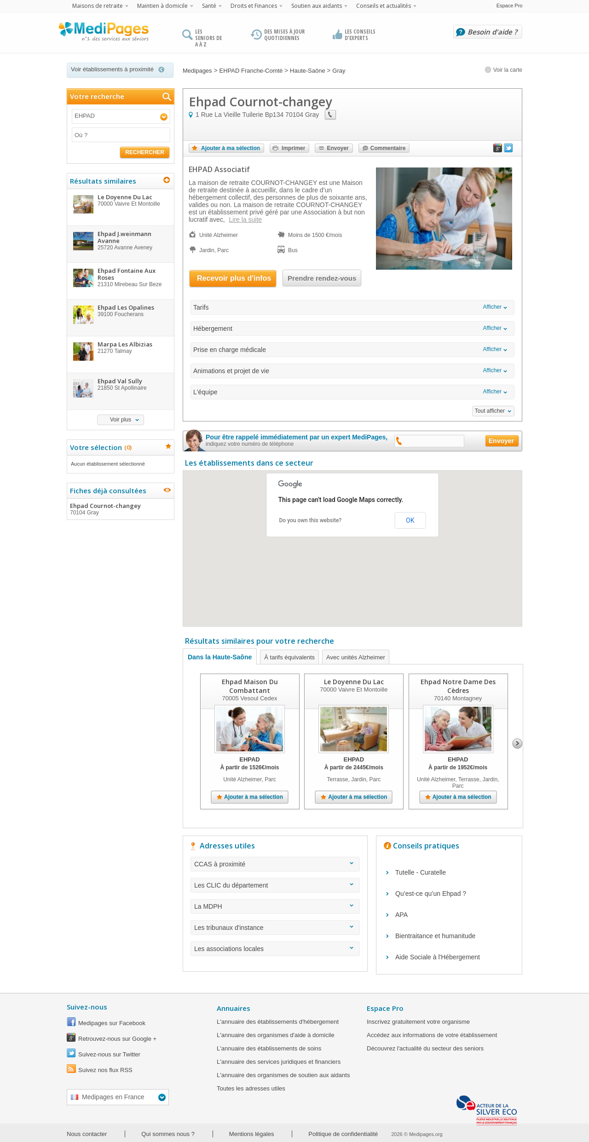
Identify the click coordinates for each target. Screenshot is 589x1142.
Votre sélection (99, 447)
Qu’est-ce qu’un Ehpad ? (430, 893)
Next (517, 743)
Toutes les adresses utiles (251, 1088)
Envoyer (337, 148)
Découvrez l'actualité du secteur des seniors (425, 1048)
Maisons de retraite (97, 6)
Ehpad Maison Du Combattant (250, 686)
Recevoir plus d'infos (234, 278)
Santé (209, 6)
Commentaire (388, 148)
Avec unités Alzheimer (355, 657)
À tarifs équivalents (289, 657)
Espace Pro (510, 5)
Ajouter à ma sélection (230, 148)
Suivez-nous (87, 1006)
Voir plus (120, 419)
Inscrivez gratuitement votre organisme (418, 1021)
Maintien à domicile (162, 6)
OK (410, 520)
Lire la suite (245, 219)
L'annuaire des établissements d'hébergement (278, 1021)
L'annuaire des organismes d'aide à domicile (276, 1035)
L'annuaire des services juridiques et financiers (279, 1061)
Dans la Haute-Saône (220, 657)
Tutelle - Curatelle (420, 872)
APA (401, 914)
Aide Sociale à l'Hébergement (437, 957)
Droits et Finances (254, 6)
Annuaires (233, 1008)
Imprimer (293, 148)
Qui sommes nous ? (168, 1133)
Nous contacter (87, 1133)
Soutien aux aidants (316, 6)
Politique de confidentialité (343, 1133)
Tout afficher (490, 411)
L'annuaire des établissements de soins (269, 1048)
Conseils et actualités (383, 6)
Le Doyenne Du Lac (354, 681)
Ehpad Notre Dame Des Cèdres (458, 686)
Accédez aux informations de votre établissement (432, 1035)
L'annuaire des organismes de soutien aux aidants (283, 1075)
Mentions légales (251, 1133)
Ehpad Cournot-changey (120, 509)
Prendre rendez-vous (322, 278)
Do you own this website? (310, 520)
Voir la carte (503, 70)
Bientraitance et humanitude (435, 936)
